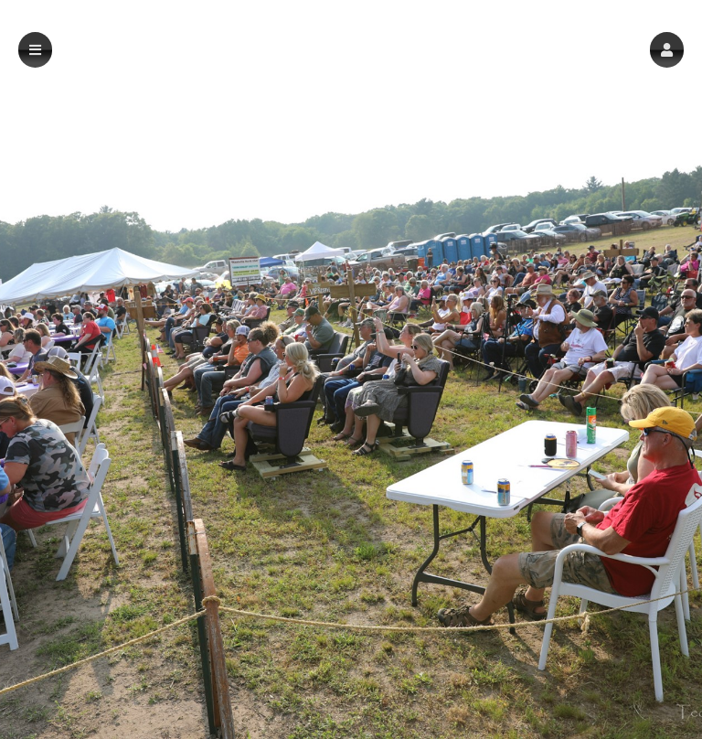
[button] (667, 50)
